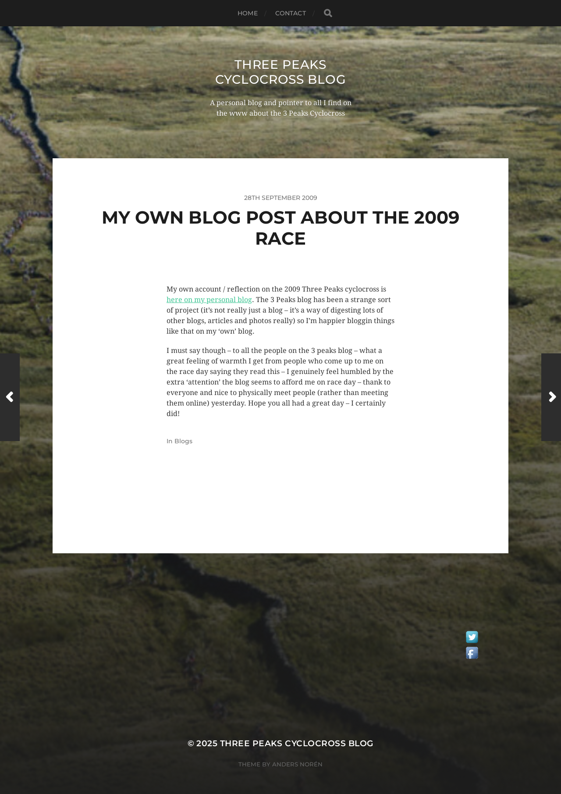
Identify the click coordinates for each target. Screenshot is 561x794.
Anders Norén (297, 764)
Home (248, 13)
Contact (290, 13)
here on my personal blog (209, 300)
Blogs (183, 441)
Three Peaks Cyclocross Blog (280, 72)
